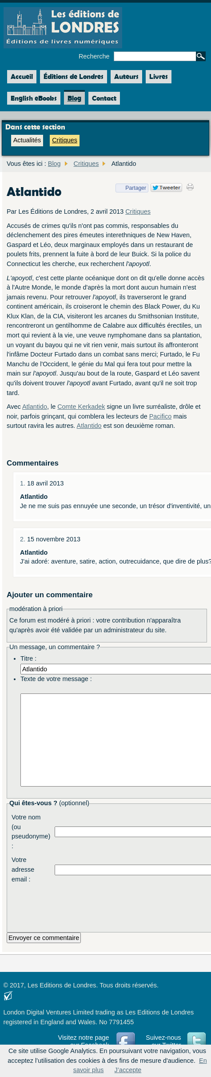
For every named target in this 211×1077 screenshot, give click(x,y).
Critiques (64, 140)
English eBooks (34, 98)
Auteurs (126, 76)
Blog (74, 98)
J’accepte (128, 1069)
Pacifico (160, 416)
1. (23, 483)
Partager (130, 188)
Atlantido (34, 406)
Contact (104, 98)
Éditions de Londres (74, 76)
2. (23, 539)
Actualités (27, 140)
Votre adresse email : (23, 869)
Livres (158, 76)
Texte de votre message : (56, 678)
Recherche (94, 56)
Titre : (28, 658)
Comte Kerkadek (81, 406)
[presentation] (122, 906)
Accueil (20, 77)
